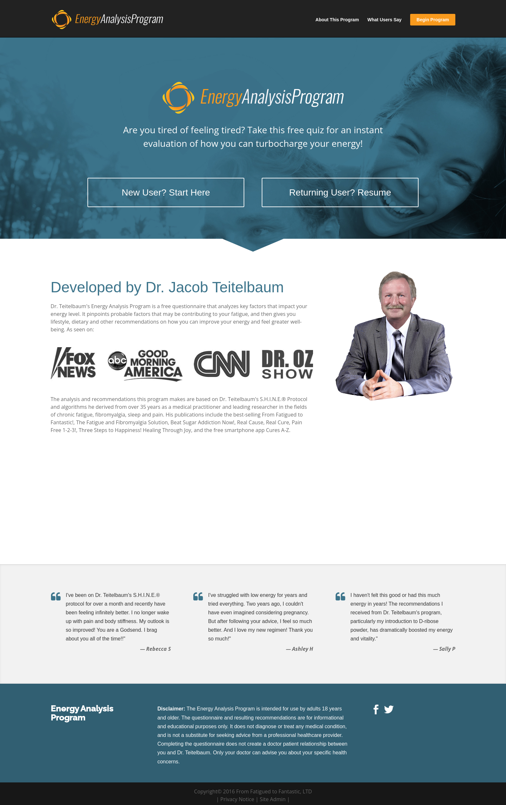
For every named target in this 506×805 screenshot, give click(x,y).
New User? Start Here (166, 192)
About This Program (337, 19)
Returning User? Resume (340, 192)
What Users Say (385, 19)
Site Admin (273, 799)
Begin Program (433, 19)
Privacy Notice (237, 799)
